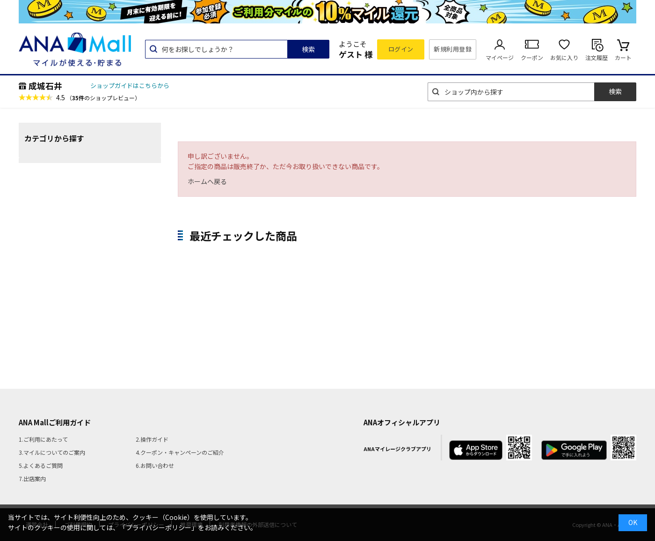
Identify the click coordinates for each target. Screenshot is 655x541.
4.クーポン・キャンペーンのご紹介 (180, 452)
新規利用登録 (453, 48)
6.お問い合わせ (155, 465)
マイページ (500, 57)
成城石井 (45, 86)
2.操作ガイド (152, 439)
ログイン (401, 48)
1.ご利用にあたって (43, 439)
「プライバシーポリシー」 (158, 527)
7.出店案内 (32, 478)
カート (623, 57)
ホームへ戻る (207, 181)
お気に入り (564, 57)
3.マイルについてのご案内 (52, 452)
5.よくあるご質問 (41, 465)
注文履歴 (596, 57)
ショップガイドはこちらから (129, 85)
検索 (308, 49)
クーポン (532, 57)
